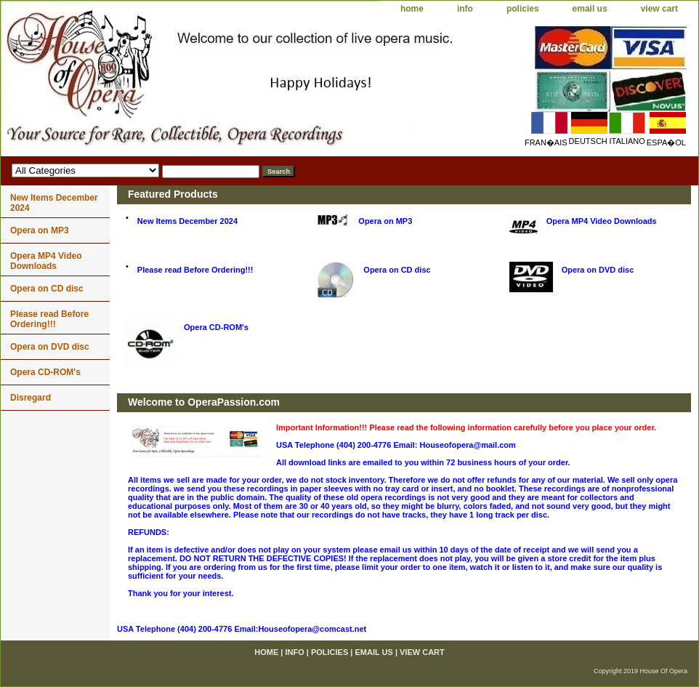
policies (522, 9)
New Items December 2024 (187, 221)
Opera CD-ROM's (216, 327)
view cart (659, 9)
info (465, 9)
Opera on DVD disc (598, 269)
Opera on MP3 (385, 221)
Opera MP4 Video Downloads (601, 221)
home (412, 9)
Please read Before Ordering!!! (195, 269)
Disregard (30, 398)
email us (590, 9)
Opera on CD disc (396, 269)
